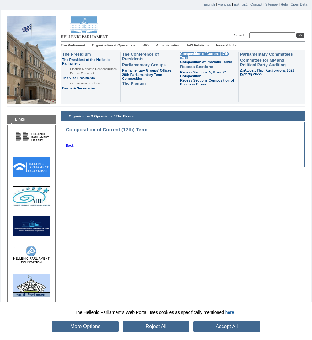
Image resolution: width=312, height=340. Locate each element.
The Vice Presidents (78, 78)
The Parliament (73, 45)
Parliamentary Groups (144, 64)
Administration (168, 45)
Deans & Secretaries (78, 88)
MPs (145, 45)
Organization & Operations (114, 45)
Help (284, 4)
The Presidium (76, 54)
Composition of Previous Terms (206, 62)
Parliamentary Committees (266, 54)
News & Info (226, 45)
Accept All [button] (227, 326)
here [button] (229, 312)
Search (240, 35)
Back (69, 145)
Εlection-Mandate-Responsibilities (93, 69)
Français (224, 4)
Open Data (299, 4)
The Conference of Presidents (140, 56)
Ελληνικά (241, 4)
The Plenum (134, 83)
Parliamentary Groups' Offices (147, 70)
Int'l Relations (198, 45)
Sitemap (271, 4)
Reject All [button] (156, 326)
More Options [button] (85, 326)
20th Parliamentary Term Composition (142, 76)
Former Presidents (82, 73)
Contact (256, 4)
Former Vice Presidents (86, 83)
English (209, 4)
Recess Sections (196, 66)
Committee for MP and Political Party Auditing (263, 62)
